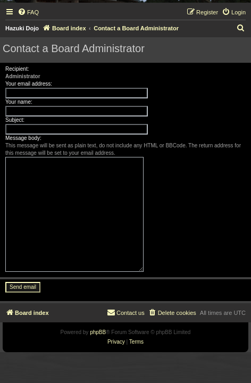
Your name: (18, 102)
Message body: (23, 138)
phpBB (98, 332)
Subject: (14, 120)
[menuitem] (28, 12)
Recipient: (17, 69)
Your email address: (28, 84)
